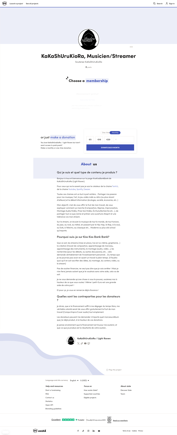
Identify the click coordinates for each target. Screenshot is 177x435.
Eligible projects (90, 397)
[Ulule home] (4, 3)
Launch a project (16, 3)
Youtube (72, 189)
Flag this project (113, 370)
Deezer (87, 189)
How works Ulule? (91, 390)
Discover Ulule (126, 390)
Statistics (48, 401)
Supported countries (92, 394)
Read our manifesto (120, 420)
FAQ (47, 394)
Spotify (80, 189)
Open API (49, 405)
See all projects (32, 3)
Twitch (115, 186)
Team (123, 394)
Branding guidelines (53, 408)
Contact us (49, 397)
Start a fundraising (52, 390)
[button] (5, 432)
